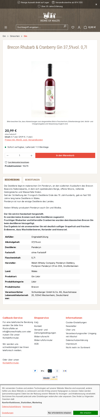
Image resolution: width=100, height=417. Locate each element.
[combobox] (39, 27)
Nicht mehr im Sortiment (78, 347)
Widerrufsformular (43, 340)
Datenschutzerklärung (77, 340)
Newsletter (71, 326)
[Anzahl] (19, 155)
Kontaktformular (11, 363)
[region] (50, 89)
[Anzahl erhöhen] (31, 155)
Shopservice (41, 317)
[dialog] (50, 401)
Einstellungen (7, 413)
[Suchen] (65, 27)
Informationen (74, 317)
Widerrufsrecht (41, 336)
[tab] (12, 180)
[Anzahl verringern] (7, 155)
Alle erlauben (85, 413)
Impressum (71, 343)
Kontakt (38, 326)
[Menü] (6, 27)
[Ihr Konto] (79, 27)
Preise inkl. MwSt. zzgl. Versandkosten (24, 139)
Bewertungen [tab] (32, 179)
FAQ (36, 322)
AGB (36, 343)
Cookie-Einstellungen (76, 322)
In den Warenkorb (65, 155)
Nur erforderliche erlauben (59, 413)
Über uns (70, 329)
